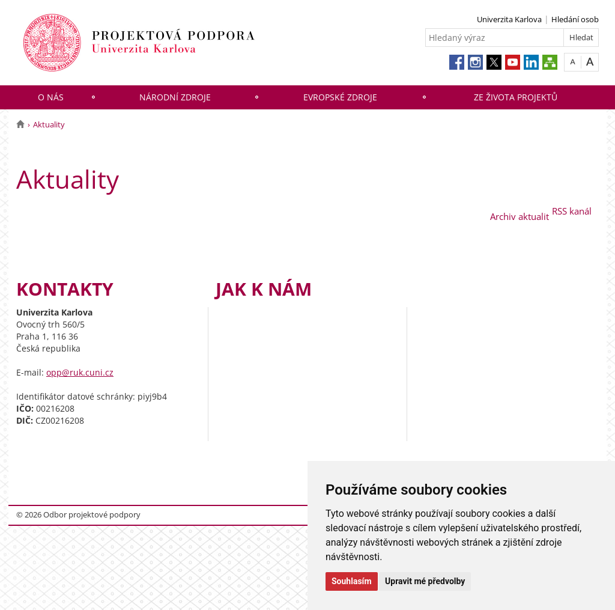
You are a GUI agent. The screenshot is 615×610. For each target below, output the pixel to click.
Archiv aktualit (519, 216)
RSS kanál (572, 211)
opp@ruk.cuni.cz (80, 372)
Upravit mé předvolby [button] (425, 581)
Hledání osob (575, 19)
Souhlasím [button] (352, 581)
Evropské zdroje (340, 97)
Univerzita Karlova (509, 19)
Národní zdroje (175, 97)
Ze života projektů (515, 97)
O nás (51, 97)
